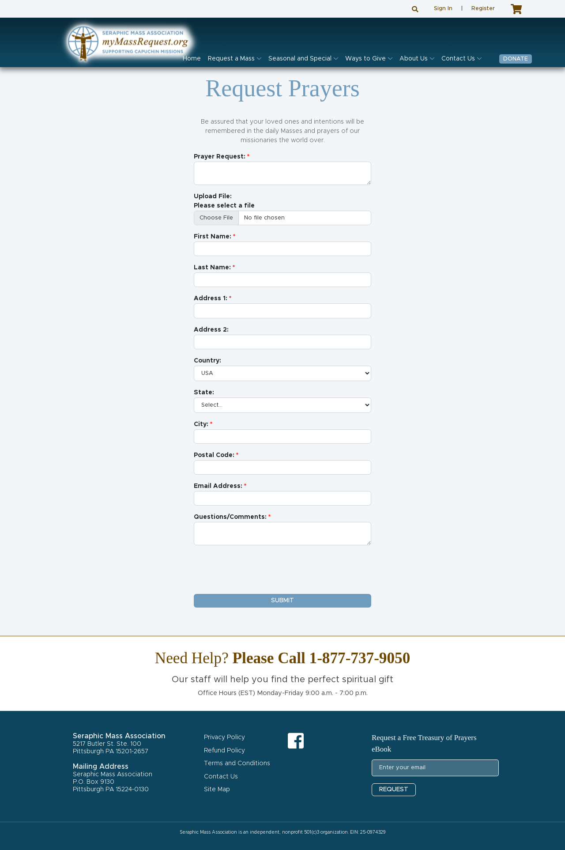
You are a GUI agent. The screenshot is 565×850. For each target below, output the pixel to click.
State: (204, 392)
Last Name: (212, 267)
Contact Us (221, 777)
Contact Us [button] (458, 59)
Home (192, 59)
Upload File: (213, 196)
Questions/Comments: (230, 517)
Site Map (217, 789)
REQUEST (393, 789)
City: (201, 424)
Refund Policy (224, 751)
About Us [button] (413, 59)
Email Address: (218, 486)
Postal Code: (214, 455)
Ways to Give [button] (365, 59)
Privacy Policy (224, 737)
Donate (515, 59)
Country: (207, 361)
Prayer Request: (219, 157)
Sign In (443, 8)
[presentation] (261, 569)
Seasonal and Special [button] (299, 59)
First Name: (212, 237)
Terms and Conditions (237, 763)
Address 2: (211, 330)
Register (483, 8)
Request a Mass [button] (231, 59)
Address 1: (210, 298)
